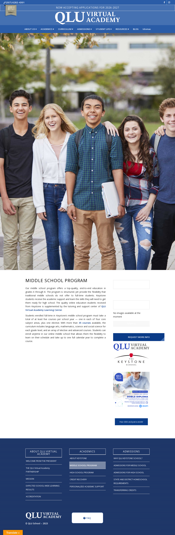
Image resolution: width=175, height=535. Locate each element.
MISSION (30, 478)
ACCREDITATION (33, 496)
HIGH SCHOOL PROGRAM (82, 472)
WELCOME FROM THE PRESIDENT (41, 460)
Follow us (131, 323)
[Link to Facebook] (164, 2)
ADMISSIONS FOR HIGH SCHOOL (129, 472)
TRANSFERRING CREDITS (125, 490)
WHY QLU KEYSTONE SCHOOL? (128, 458)
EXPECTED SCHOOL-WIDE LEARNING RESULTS (42, 487)
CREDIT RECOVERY (78, 479)
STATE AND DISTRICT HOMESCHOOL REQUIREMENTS (130, 481)
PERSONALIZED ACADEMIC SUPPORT (87, 486)
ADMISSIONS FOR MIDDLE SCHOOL (130, 465)
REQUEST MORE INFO (139, 337)
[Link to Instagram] (169, 2)
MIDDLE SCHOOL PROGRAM (83, 465)
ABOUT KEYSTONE (78, 458)
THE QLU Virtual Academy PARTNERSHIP (38, 470)
